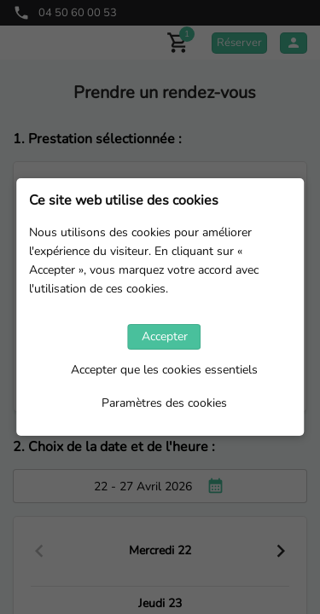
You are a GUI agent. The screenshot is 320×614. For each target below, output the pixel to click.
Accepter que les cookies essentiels (164, 370)
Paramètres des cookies (164, 403)
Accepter (165, 336)
